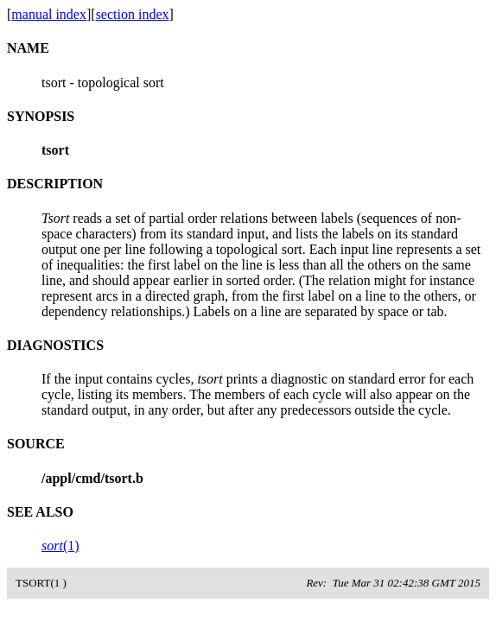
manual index (48, 14)
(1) (60, 545)
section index (132, 14)
